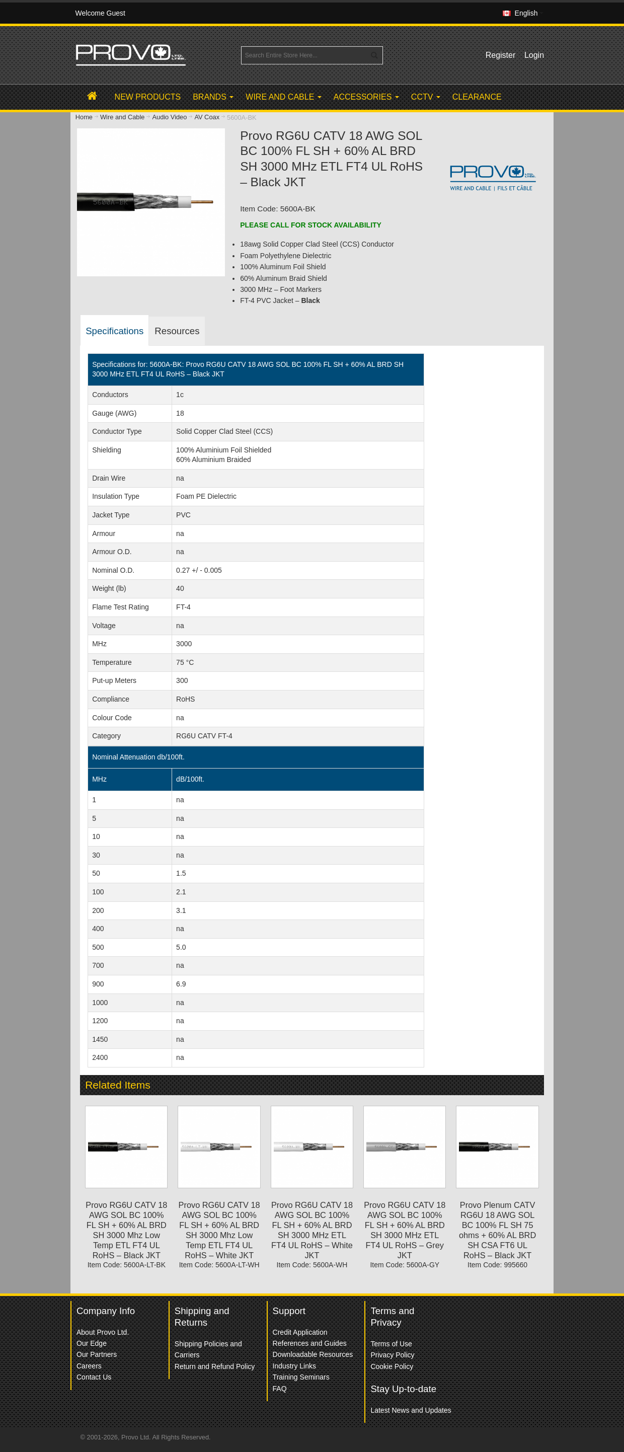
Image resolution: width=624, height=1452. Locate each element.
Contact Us (93, 1377)
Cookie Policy (391, 1366)
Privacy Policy (392, 1355)
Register (501, 55)
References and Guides (310, 1343)
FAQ (280, 1389)
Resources (176, 331)
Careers (89, 1366)
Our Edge (91, 1343)
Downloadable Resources (313, 1354)
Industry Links (294, 1366)
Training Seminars (301, 1377)
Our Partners (96, 1354)
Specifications (114, 331)
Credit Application (300, 1332)
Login (534, 55)
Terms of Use (391, 1344)
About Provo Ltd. (102, 1332)
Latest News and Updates (410, 1410)
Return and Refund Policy (215, 1366)
